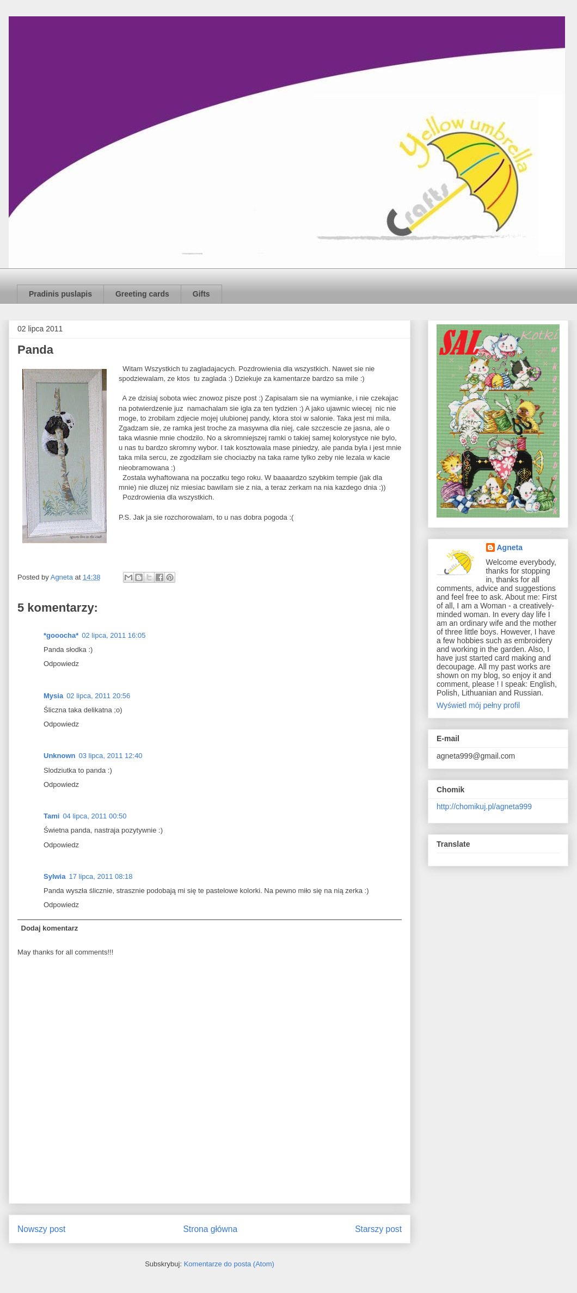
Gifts (201, 294)
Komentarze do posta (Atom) (229, 1264)
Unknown (60, 756)
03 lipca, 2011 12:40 (111, 756)
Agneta (510, 547)
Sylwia (54, 876)
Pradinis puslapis (60, 294)
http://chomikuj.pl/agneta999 (484, 806)
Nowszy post (41, 1229)
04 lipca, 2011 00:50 (94, 816)
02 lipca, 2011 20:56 (98, 696)
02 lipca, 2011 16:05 (113, 635)
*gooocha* (61, 635)
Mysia (53, 696)
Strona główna (210, 1229)
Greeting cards (142, 294)
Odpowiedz (61, 664)
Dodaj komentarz (49, 928)
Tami (51, 816)
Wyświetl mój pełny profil (478, 705)
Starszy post (378, 1229)
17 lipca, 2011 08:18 (100, 876)
